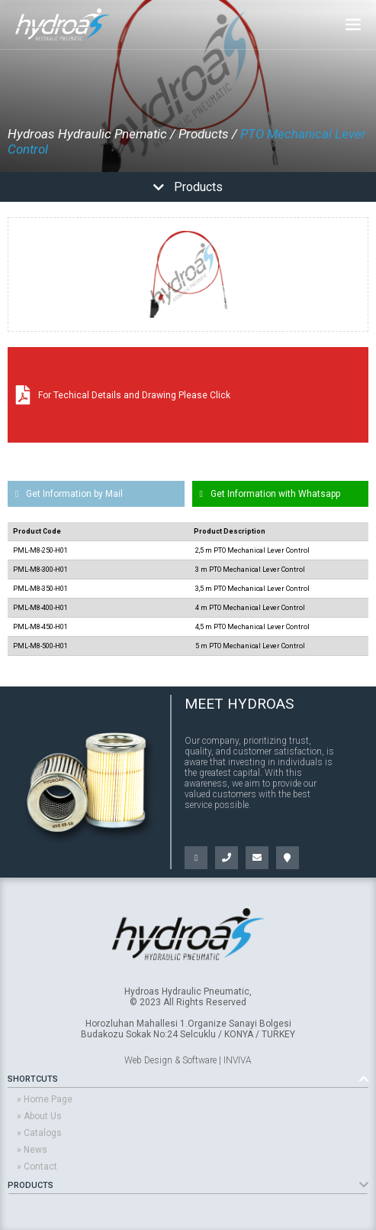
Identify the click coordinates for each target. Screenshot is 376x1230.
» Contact (37, 1166)
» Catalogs (39, 1133)
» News (32, 1149)
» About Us (39, 1116)
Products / (207, 133)
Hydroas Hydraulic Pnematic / (91, 133)
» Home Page (44, 1099)
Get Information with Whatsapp (270, 493)
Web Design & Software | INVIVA (188, 1060)
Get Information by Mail (69, 493)
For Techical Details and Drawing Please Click (123, 394)
